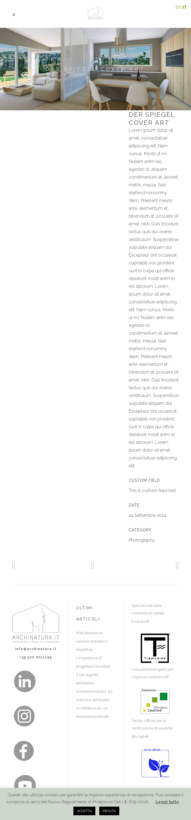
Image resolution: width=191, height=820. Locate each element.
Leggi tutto (167, 801)
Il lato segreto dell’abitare (87, 679)
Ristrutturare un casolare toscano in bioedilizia (92, 641)
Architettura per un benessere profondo (92, 712)
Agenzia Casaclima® (151, 677)
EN (179, 7)
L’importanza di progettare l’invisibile (93, 662)
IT (185, 7)
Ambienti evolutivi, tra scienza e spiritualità (94, 695)
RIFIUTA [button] (109, 811)
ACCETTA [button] (84, 811)
